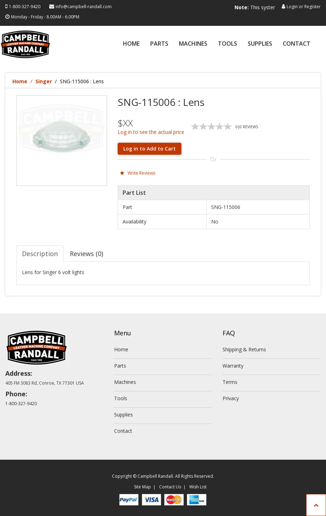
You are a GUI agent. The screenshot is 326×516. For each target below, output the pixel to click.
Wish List (198, 487)
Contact (296, 44)
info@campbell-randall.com (84, 7)
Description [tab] (40, 253)
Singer (43, 81)
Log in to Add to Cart (149, 148)
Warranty (233, 365)
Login (292, 7)
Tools (227, 44)
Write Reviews (137, 173)
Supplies (260, 44)
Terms (230, 382)
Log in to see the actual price (151, 132)
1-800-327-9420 (24, 7)
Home (131, 44)
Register (312, 7)
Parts (159, 44)
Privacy (231, 398)
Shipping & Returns (244, 349)
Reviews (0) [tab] (86, 253)
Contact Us (170, 487)
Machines (193, 44)
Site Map (142, 487)
